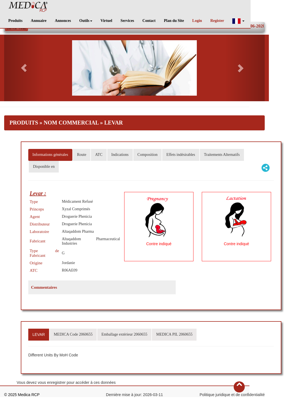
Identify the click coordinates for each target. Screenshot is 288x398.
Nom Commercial (71, 123)
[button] (238, 21)
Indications (120, 155)
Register (217, 21)
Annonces (63, 21)
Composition (147, 155)
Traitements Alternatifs (222, 155)
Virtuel (106, 21)
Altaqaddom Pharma (78, 231)
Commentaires (44, 287)
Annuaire (39, 21)
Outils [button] (85, 21)
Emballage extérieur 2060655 (124, 334)
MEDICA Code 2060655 (73, 334)
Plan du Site (174, 21)
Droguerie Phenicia (77, 216)
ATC (98, 155)
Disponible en (44, 166)
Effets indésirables (180, 155)
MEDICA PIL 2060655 (174, 334)
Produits (15, 21)
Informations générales (50, 155)
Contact (149, 21)
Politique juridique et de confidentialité (232, 394)
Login (197, 21)
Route (81, 155)
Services (127, 21)
